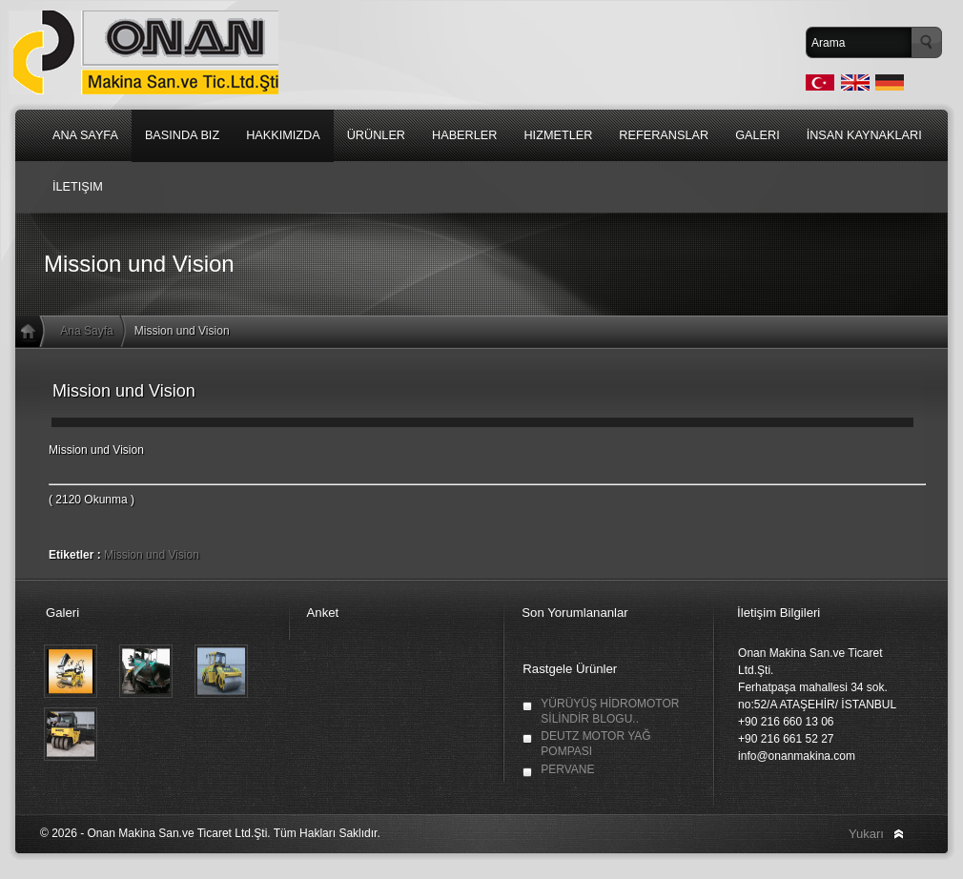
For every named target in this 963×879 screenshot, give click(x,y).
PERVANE (567, 769)
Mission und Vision (151, 555)
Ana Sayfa (86, 330)
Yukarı (866, 834)
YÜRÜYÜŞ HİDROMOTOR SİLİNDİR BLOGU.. (610, 711)
